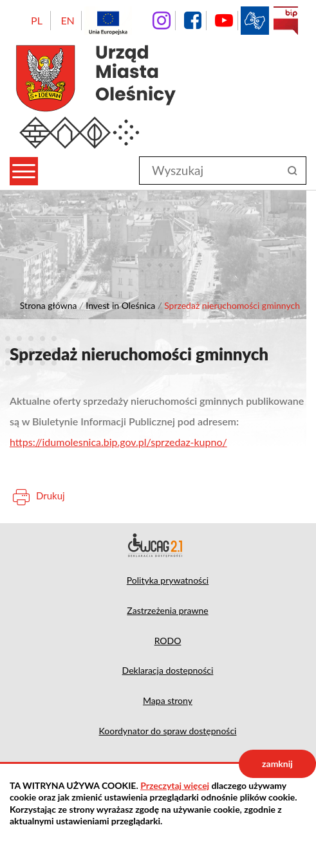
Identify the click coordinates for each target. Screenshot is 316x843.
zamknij (277, 763)
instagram (161, 20)
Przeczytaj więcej (174, 785)
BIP (286, 20)
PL (36, 20)
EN (67, 20)
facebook (192, 20)
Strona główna (48, 305)
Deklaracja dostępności (158, 545)
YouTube (224, 20)
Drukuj (50, 495)
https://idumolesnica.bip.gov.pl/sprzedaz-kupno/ (118, 442)
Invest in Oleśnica (120, 305)
